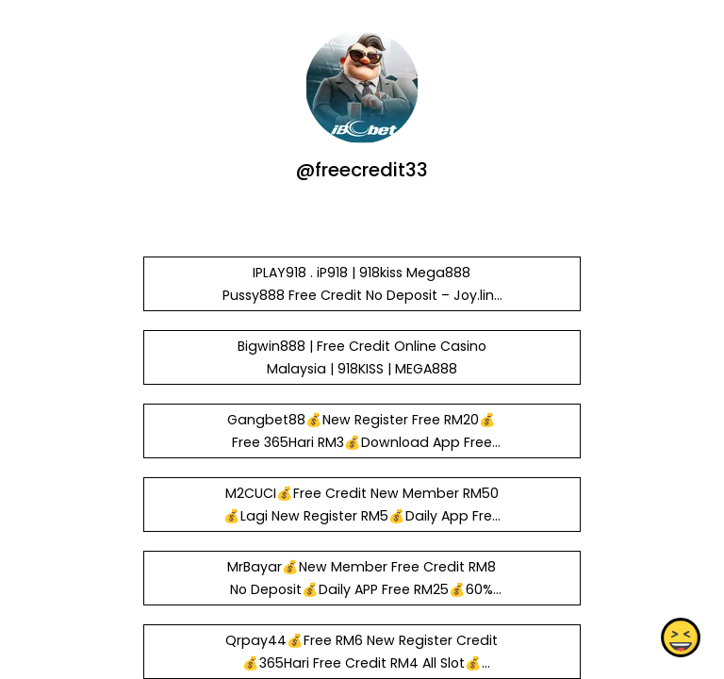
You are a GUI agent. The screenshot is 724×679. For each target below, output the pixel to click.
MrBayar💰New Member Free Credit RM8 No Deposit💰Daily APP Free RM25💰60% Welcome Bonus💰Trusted (361, 589)
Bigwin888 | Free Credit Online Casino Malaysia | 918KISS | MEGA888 (362, 357)
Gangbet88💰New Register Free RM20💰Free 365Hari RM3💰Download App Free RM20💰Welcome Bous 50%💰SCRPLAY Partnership (361, 453)
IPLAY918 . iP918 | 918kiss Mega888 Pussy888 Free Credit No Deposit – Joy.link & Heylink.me (361, 295)
